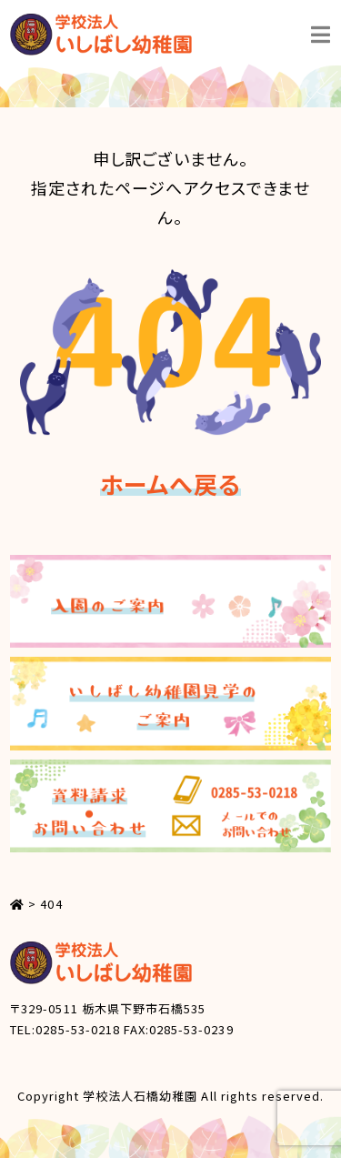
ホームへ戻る (170, 484)
